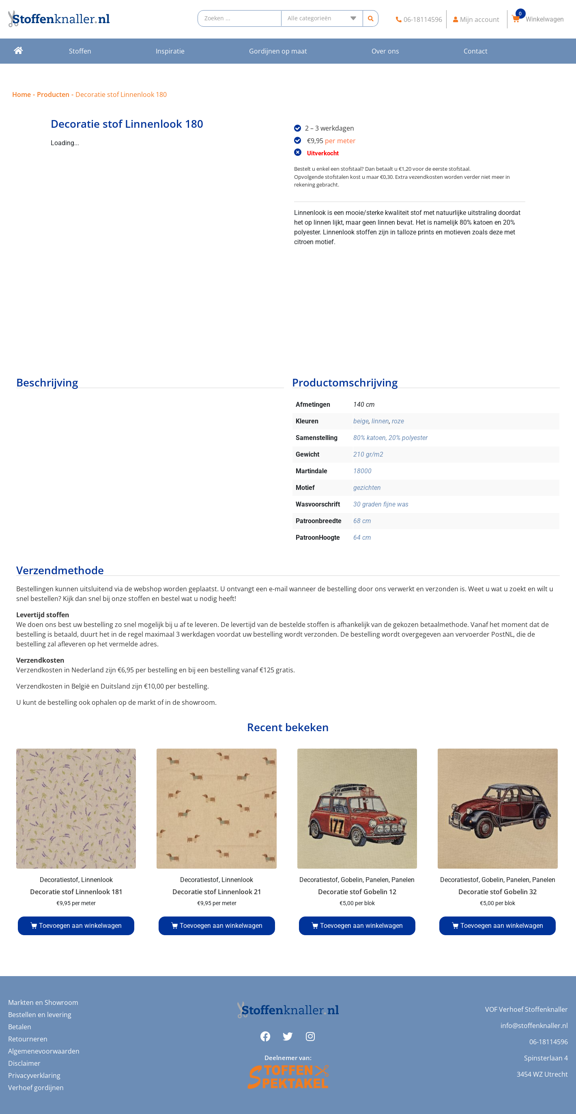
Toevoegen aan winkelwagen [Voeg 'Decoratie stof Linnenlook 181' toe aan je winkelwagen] (80, 925)
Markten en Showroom (43, 1002)
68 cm (362, 521)
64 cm (362, 537)
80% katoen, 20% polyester (390, 438)
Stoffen (80, 51)
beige (361, 421)
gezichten (367, 488)
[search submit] (370, 18)
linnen (380, 421)
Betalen (19, 1026)
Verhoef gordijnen (36, 1087)
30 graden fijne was (380, 504)
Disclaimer (24, 1063)
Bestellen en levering (39, 1014)
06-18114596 (548, 1041)
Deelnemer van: (288, 1058)
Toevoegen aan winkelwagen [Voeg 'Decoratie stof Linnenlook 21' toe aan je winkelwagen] (221, 925)
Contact (476, 51)
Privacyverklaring (34, 1075)
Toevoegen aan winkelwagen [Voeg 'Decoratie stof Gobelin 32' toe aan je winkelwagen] (501, 925)
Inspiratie (170, 51)
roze (398, 421)
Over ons (385, 51)
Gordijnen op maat (278, 51)
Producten (53, 94)
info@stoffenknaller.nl (534, 1025)
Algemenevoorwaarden (44, 1051)
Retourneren (27, 1039)
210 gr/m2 (368, 454)
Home (21, 94)
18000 (362, 471)
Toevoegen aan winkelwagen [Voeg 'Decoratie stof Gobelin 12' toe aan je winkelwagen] (361, 925)
